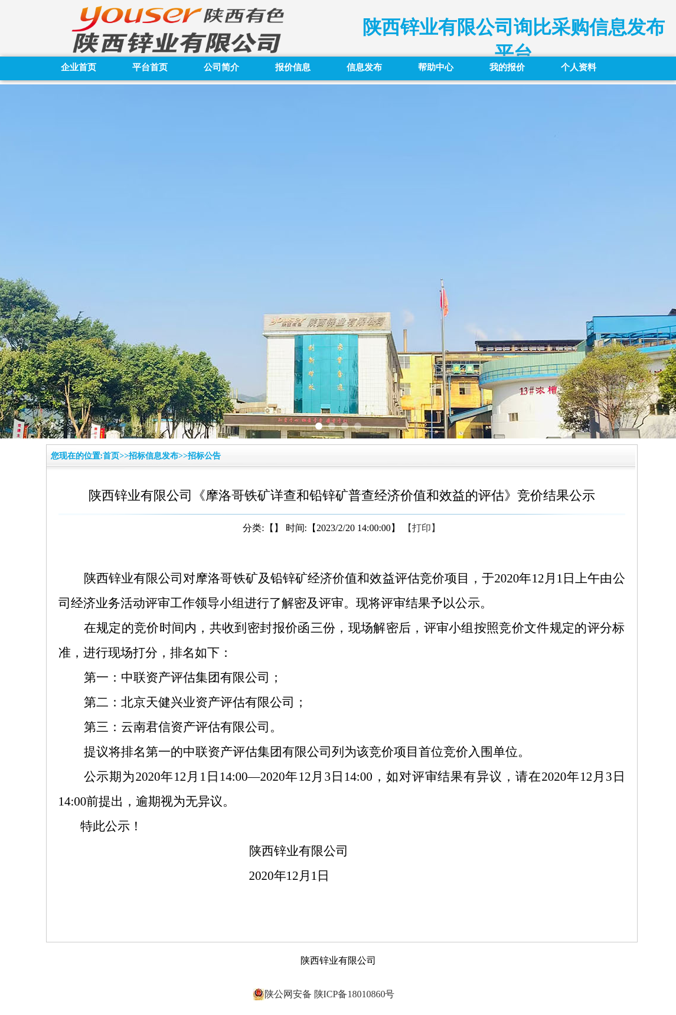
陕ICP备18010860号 (353, 994)
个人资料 (578, 67)
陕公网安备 (282, 994)
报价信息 (293, 67)
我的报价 (507, 67)
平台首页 (150, 67)
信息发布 (364, 67)
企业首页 (78, 67)
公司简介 (221, 67)
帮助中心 (435, 67)
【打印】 (421, 528)
